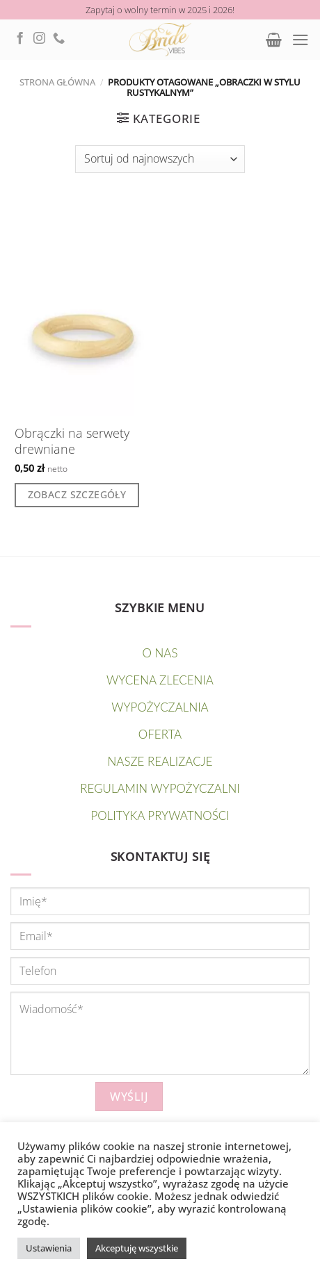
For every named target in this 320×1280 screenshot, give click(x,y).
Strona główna (57, 82)
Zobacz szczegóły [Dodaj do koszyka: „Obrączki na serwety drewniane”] (77, 494)
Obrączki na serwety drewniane (72, 441)
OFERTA (160, 734)
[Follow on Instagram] (39, 39)
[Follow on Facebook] (20, 39)
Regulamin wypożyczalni (159, 788)
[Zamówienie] (160, 159)
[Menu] (300, 40)
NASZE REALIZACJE (160, 761)
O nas (160, 653)
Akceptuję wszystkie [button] (136, 1248)
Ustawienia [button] (49, 1248)
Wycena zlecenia (160, 680)
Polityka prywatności (159, 815)
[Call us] (59, 39)
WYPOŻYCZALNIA (159, 707)
